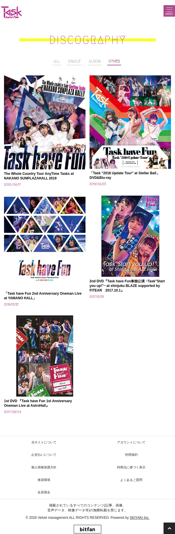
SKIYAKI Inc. (139, 518)
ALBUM (95, 61)
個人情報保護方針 (44, 467)
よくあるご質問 (131, 480)
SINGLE (74, 61)
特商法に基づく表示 (131, 467)
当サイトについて (44, 442)
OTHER (114, 61)
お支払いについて (44, 454)
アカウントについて (131, 442)
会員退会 (44, 492)
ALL (57, 61)
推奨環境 (44, 480)
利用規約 (131, 454)
